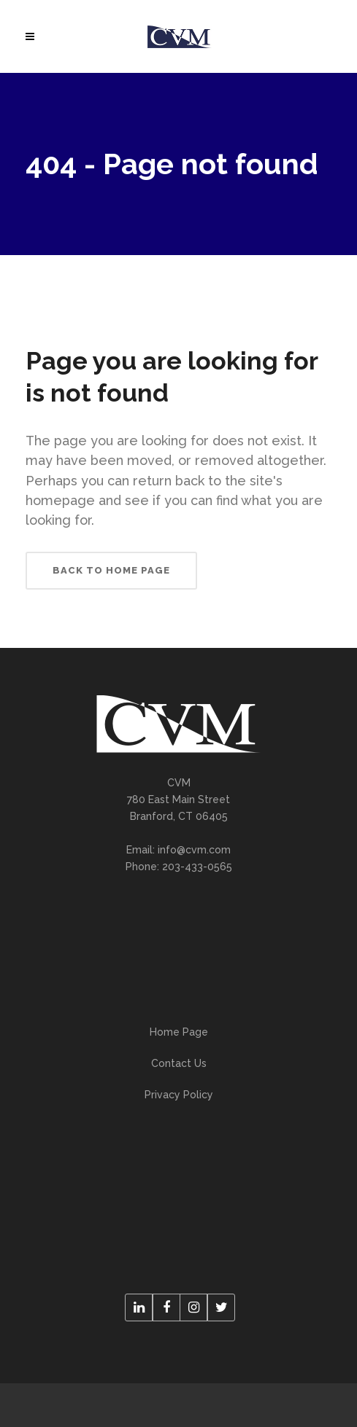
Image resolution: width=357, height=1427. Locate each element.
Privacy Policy (179, 1094)
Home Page (179, 1032)
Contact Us (179, 1063)
